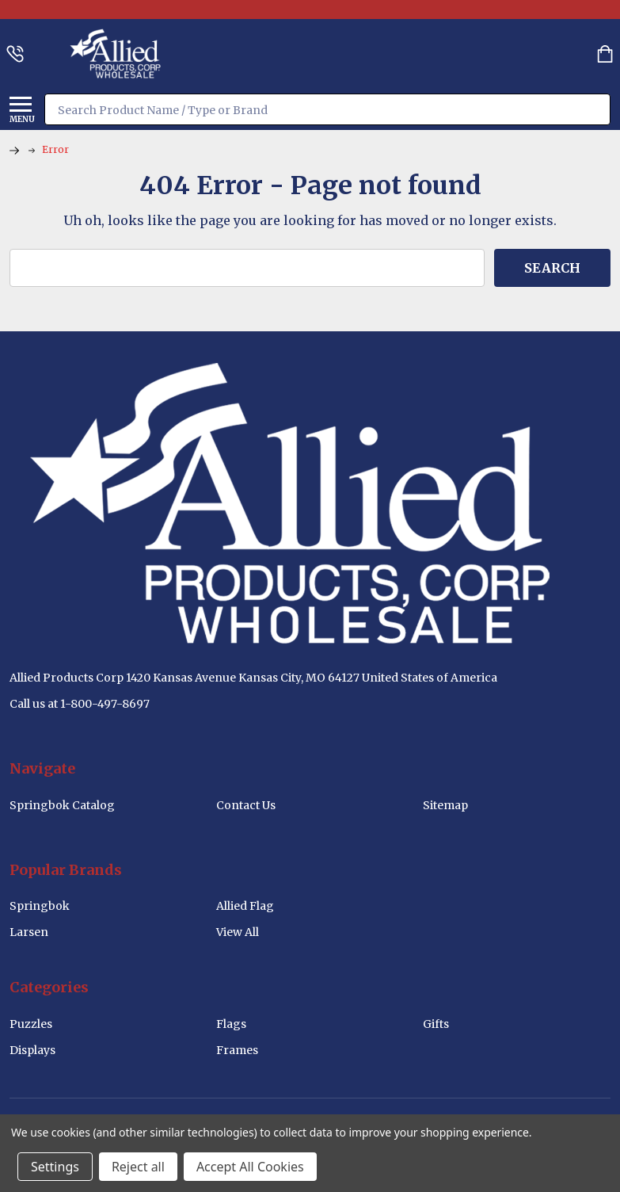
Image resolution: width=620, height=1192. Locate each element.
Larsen (29, 932)
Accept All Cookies (250, 1166)
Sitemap (445, 805)
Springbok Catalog (62, 805)
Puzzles (31, 1024)
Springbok (40, 906)
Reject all (138, 1166)
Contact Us (246, 805)
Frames (237, 1050)
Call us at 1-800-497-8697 (80, 704)
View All (237, 932)
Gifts (436, 1024)
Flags (231, 1024)
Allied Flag (245, 906)
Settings (55, 1166)
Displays (32, 1050)
